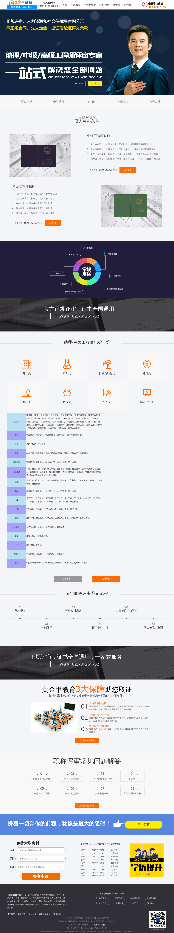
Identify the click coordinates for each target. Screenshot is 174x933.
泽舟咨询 (151, 903)
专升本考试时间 (95, 928)
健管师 (116, 4)
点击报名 (95, 83)
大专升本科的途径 (69, 931)
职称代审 (104, 4)
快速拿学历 (26, 898)
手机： (13, 858)
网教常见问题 (44, 914)
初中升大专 (109, 931)
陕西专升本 (77, 928)
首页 (64, 4)
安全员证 (102, 903)
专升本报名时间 (85, 928)
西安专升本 (70, 928)
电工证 (135, 903)
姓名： (13, 850)
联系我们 (22, 914)
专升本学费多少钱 (46, 931)
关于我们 (11, 914)
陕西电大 (102, 898)
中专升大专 (14, 898)
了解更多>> (68, 578)
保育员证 (119, 898)
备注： (13, 867)
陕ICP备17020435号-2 (78, 924)
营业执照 (57, 914)
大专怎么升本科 (57, 931)
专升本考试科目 (91, 931)
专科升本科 (101, 931)
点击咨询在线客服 (87, 740)
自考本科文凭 (38, 898)
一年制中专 (90, 4)
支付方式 (32, 914)
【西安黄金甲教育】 (15, 894)
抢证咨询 (79, 83)
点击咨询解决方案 (87, 805)
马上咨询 (143, 824)
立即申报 (127, 169)
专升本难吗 (104, 928)
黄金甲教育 (135, 898)
